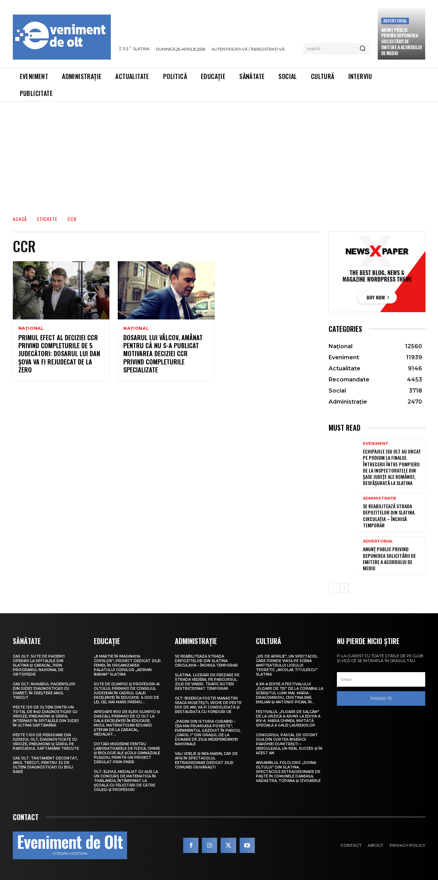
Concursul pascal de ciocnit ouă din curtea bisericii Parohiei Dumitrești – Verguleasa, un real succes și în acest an (289, 744)
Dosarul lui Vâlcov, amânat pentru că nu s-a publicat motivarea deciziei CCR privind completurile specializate (163, 354)
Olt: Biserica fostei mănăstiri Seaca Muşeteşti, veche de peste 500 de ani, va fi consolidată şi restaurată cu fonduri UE (208, 705)
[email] (381, 679)
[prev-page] (333, 587)
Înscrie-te (381, 698)
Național (31, 328)
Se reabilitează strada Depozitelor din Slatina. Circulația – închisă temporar (389, 515)
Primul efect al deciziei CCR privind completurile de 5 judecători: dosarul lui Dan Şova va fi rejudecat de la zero (59, 354)
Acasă (20, 218)
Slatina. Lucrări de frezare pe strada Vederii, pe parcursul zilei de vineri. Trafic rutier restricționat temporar (207, 682)
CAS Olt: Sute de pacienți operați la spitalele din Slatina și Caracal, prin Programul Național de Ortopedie (39, 665)
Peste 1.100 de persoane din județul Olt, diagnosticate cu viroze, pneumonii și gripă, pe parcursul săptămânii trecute (46, 742)
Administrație (379, 498)
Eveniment (375, 444)
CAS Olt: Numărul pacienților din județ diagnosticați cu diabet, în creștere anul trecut (44, 691)
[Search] (362, 48)
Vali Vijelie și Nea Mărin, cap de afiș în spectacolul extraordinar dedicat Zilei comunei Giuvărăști (206, 760)
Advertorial (395, 21)
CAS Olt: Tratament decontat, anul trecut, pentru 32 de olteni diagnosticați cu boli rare (45, 765)
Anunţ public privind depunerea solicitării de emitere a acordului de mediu (401, 41)
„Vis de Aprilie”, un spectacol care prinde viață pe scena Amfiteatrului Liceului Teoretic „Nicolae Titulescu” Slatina (287, 665)
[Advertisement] (219, 153)
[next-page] (344, 587)
